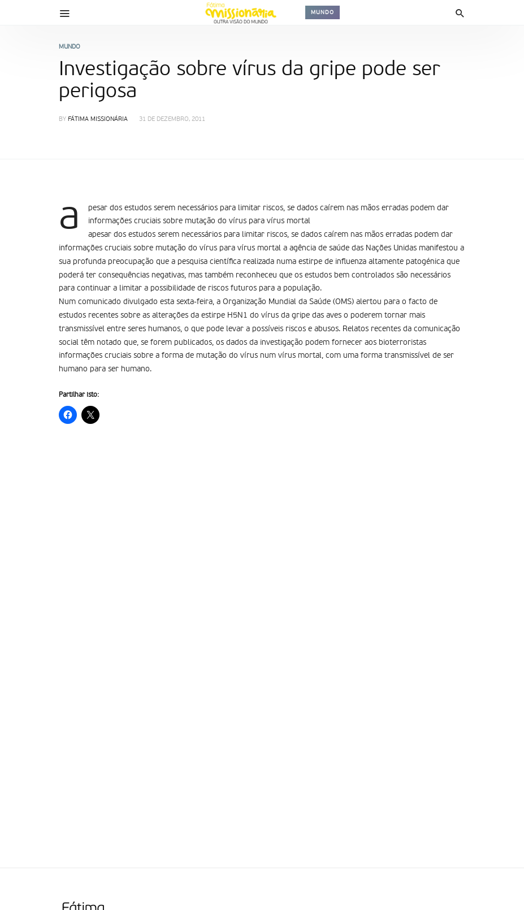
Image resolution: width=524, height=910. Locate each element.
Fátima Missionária (98, 119)
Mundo (322, 12)
